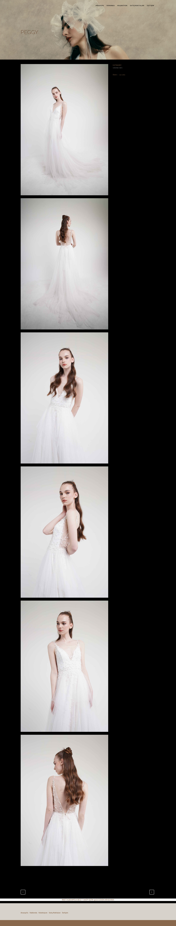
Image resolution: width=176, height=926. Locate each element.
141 (122, 75)
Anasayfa (24, 913)
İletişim (65, 913)
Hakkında (33, 913)
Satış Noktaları (55, 913)
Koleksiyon (43, 913)
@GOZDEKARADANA (104, 900)
